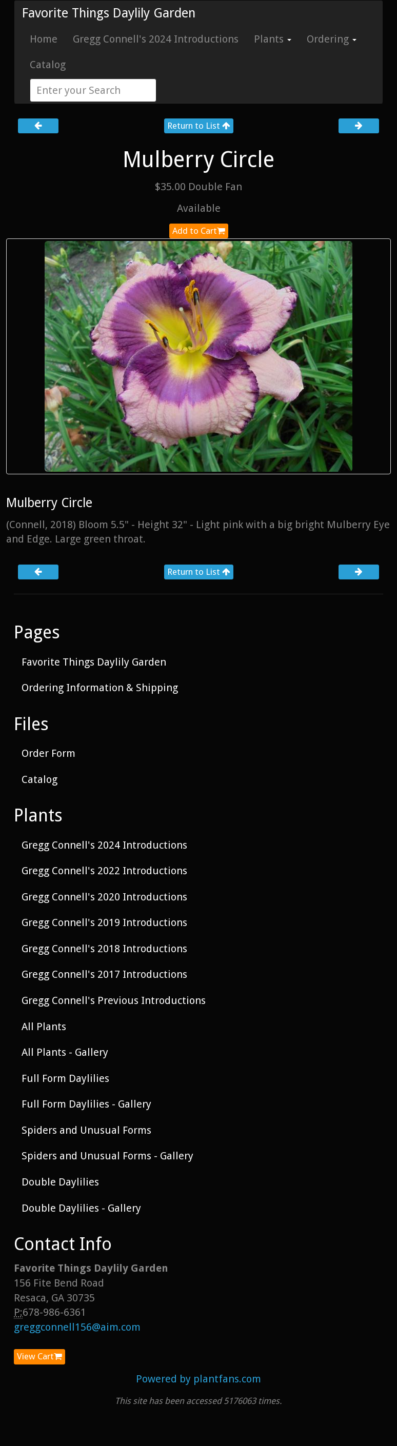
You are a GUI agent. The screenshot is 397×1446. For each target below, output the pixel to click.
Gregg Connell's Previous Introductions (114, 1000)
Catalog (48, 64)
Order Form (48, 753)
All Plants (44, 1026)
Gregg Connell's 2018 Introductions (104, 948)
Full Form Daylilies (65, 1078)
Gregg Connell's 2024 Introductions (156, 39)
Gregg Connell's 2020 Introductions (104, 897)
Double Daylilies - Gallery (81, 1208)
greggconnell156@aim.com (77, 1327)
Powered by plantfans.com (198, 1379)
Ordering (331, 39)
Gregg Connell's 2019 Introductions (104, 922)
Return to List (198, 125)
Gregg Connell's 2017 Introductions (104, 974)
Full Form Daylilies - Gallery (86, 1104)
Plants (272, 39)
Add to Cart (198, 231)
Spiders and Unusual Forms (86, 1130)
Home (43, 39)
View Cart (39, 1356)
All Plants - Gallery (65, 1052)
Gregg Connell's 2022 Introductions (104, 871)
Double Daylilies (60, 1182)
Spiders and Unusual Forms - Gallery (107, 1156)
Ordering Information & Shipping (100, 687)
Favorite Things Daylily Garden (108, 13)
